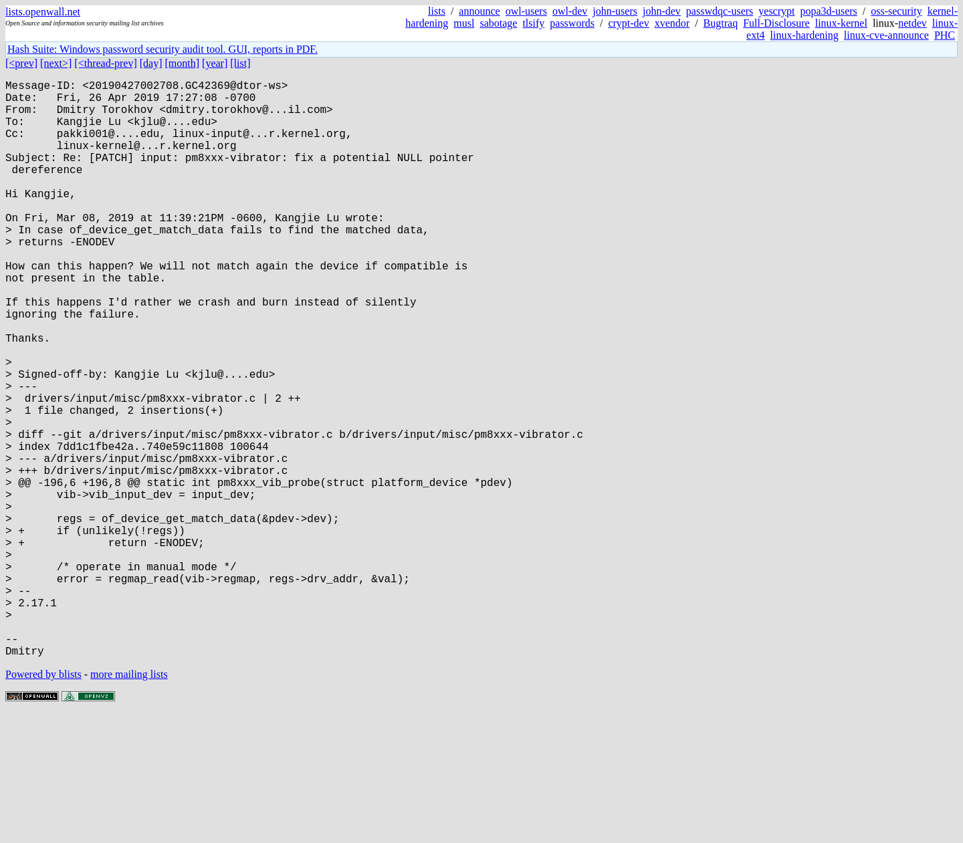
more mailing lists (129, 802)
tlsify (533, 23)
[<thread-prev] (105, 63)
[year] (214, 63)
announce (479, 11)
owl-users (526, 11)
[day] (151, 63)
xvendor (672, 23)
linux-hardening (804, 35)
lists (436, 11)
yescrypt (776, 11)
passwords (572, 23)
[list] (240, 63)
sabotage (498, 23)
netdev (912, 23)
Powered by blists (43, 802)
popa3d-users (828, 11)
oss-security (896, 11)
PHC (944, 35)
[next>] (56, 63)
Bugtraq (721, 23)
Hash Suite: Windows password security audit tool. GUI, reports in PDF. (162, 49)
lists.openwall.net (42, 11)
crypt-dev (628, 23)
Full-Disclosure (776, 23)
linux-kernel (841, 23)
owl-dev (569, 11)
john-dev (662, 11)
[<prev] (21, 63)
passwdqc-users (719, 11)
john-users (615, 11)
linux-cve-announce (886, 35)
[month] (182, 63)
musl (463, 23)
